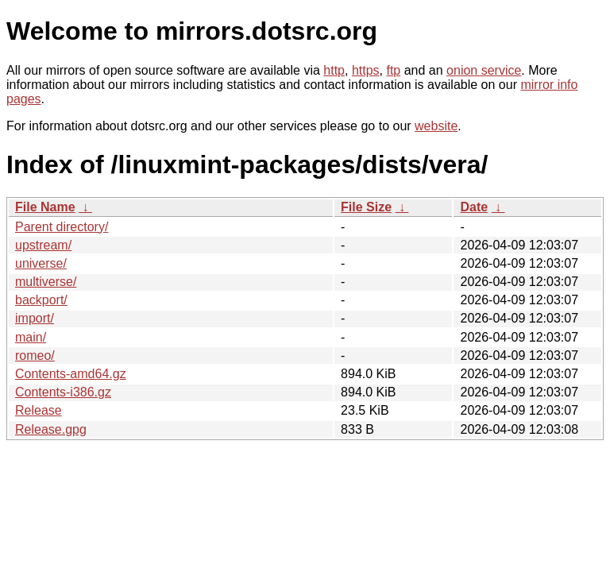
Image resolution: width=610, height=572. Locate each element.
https (366, 70)
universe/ (41, 263)
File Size (366, 207)
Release (38, 410)
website (436, 126)
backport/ (41, 300)
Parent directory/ (61, 227)
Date (474, 207)
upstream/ (43, 245)
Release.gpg (51, 429)
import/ (34, 318)
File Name (45, 207)
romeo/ (35, 355)
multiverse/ (45, 281)
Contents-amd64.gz (70, 374)
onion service (483, 70)
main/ (30, 337)
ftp (393, 70)
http (334, 70)
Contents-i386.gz (63, 392)
